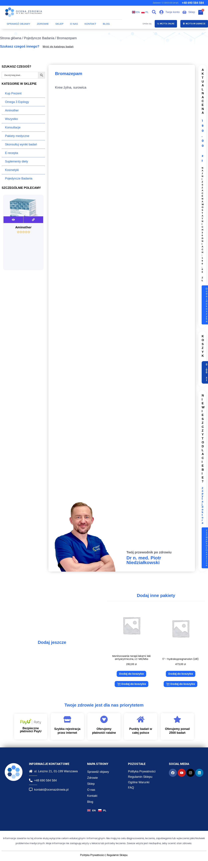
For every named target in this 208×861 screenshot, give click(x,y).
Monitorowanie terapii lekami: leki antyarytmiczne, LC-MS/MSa (131, 657)
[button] (154, 12)
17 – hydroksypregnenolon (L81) (180, 658)
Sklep (59, 23)
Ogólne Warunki (138, 780)
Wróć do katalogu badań (58, 46)
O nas (74, 23)
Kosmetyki (12, 170)
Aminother (12, 110)
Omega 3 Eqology (17, 102)
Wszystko (11, 119)
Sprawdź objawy (18, 23)
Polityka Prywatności (142, 769)
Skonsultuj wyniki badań (21, 144)
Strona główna (10, 38)
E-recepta (11, 153)
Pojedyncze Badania (39, 38)
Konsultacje (12, 127)
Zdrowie (43, 23)
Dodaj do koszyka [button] (131, 673)
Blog (106, 23)
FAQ (131, 786)
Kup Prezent (13, 93)
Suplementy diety (16, 161)
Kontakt (90, 23)
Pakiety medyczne (17, 136)
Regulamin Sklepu (140, 775)
